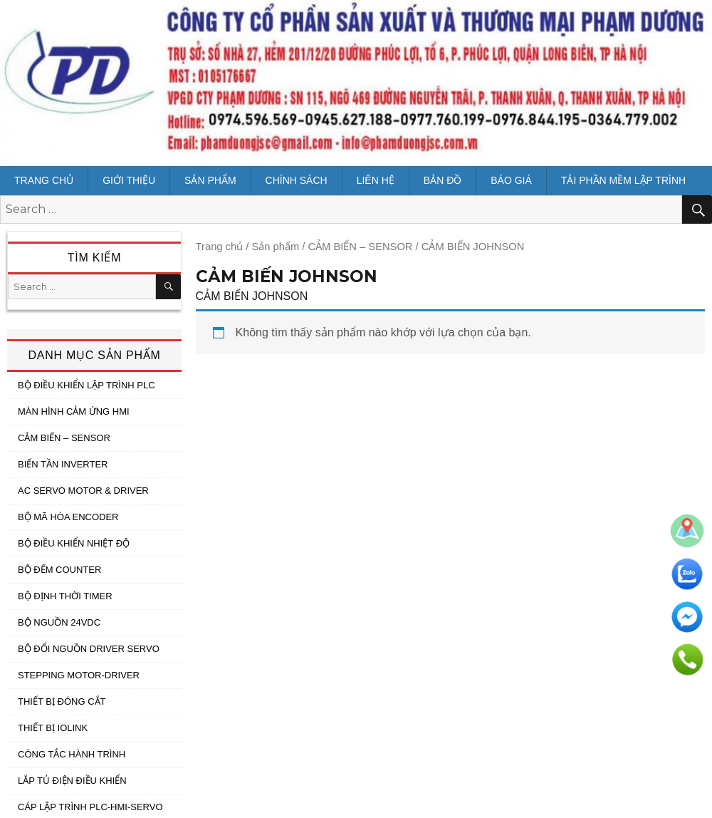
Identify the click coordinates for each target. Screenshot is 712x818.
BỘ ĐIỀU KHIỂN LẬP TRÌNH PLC (86, 385)
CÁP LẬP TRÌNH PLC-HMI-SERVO (90, 807)
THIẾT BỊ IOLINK (53, 728)
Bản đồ (442, 180)
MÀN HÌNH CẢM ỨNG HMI (74, 411)
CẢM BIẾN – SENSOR (360, 246)
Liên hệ (375, 180)
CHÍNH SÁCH (297, 180)
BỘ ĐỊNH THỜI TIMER (65, 596)
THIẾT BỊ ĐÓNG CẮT (61, 701)
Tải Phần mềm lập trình (623, 180)
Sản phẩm (210, 180)
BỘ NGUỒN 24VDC (59, 622)
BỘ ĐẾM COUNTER (59, 569)
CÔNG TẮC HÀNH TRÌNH (71, 754)
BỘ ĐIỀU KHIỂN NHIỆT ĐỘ (74, 543)
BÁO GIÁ (511, 180)
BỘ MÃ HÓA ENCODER (68, 517)
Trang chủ (43, 180)
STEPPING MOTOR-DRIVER (79, 675)
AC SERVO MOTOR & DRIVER (83, 490)
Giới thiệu (129, 180)
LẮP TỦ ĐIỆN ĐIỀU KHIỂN (72, 780)
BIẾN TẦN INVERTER (63, 464)
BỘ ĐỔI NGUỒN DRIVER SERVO (88, 648)
